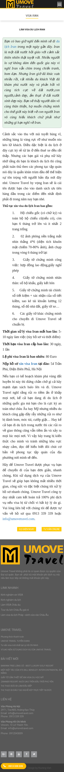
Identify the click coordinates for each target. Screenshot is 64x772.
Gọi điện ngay (26, 529)
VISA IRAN (32, 15)
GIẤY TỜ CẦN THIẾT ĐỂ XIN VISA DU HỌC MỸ (22, 677)
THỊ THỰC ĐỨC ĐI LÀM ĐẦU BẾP (16, 686)
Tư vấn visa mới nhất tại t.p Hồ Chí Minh (19, 645)
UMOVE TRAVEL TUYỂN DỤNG (15, 641)
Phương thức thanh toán (12, 636)
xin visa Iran (28, 363)
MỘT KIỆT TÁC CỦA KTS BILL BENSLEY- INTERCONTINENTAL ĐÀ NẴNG (31, 671)
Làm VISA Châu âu (10, 604)
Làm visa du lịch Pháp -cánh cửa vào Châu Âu (25, 615)
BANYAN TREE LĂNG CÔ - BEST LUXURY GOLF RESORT (27, 665)
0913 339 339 (15, 766)
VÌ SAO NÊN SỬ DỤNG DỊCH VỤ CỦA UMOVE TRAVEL (26, 649)
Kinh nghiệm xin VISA (12, 594)
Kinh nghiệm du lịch (11, 599)
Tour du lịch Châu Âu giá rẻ (15, 609)
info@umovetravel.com (18, 519)
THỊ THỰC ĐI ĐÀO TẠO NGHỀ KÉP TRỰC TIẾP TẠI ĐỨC (26, 690)
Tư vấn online (51, 529)
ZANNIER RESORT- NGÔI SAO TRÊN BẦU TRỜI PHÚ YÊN (27, 681)
